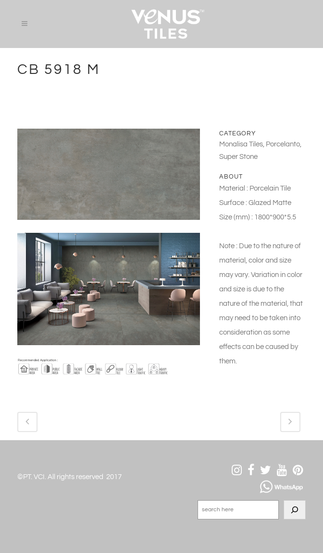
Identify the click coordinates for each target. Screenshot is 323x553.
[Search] (295, 509)
